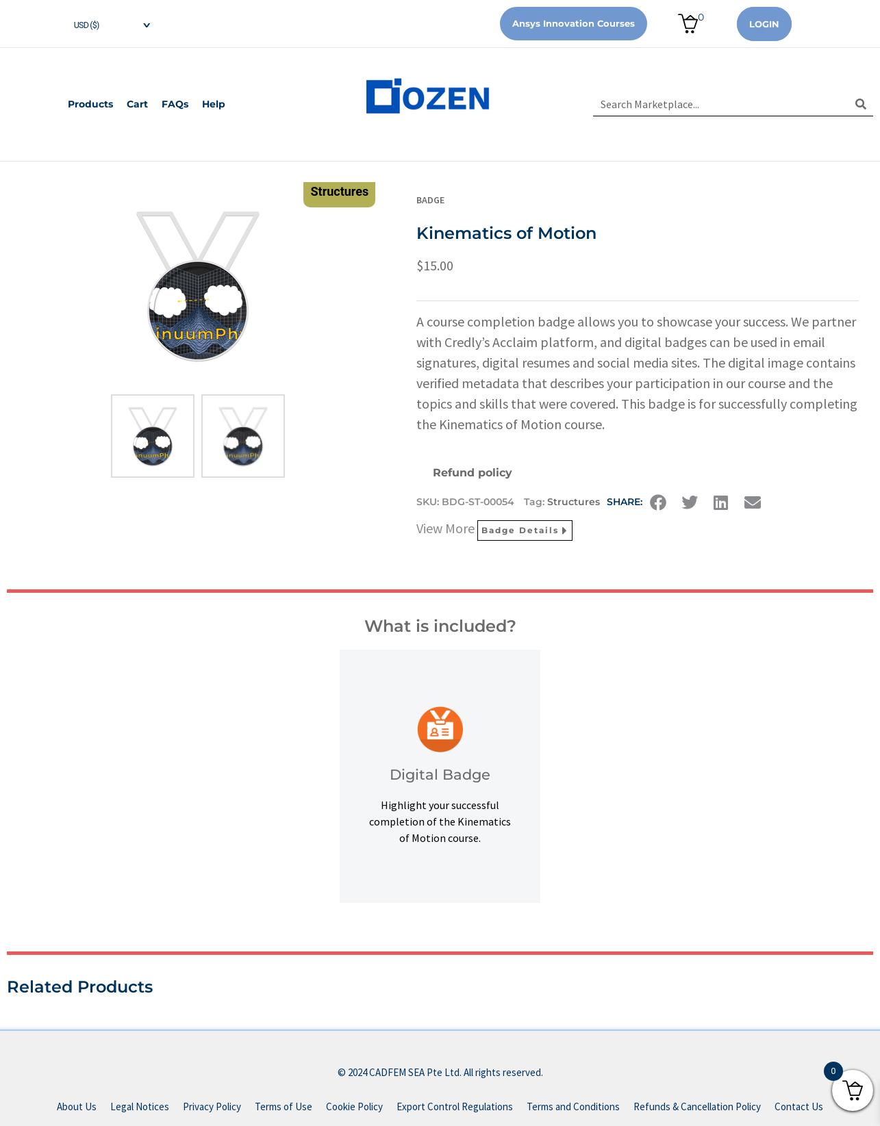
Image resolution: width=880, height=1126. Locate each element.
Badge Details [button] (524, 530)
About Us (77, 1106)
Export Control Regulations (455, 1106)
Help (213, 104)
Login (764, 23)
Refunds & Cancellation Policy (697, 1106)
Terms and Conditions (573, 1106)
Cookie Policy (354, 1106)
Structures (573, 502)
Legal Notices (139, 1106)
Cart (137, 104)
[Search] (861, 104)
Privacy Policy (212, 1106)
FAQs (175, 104)
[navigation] (101, 23)
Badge (430, 200)
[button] (658, 502)
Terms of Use (283, 1106)
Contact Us (799, 1106)
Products (90, 104)
